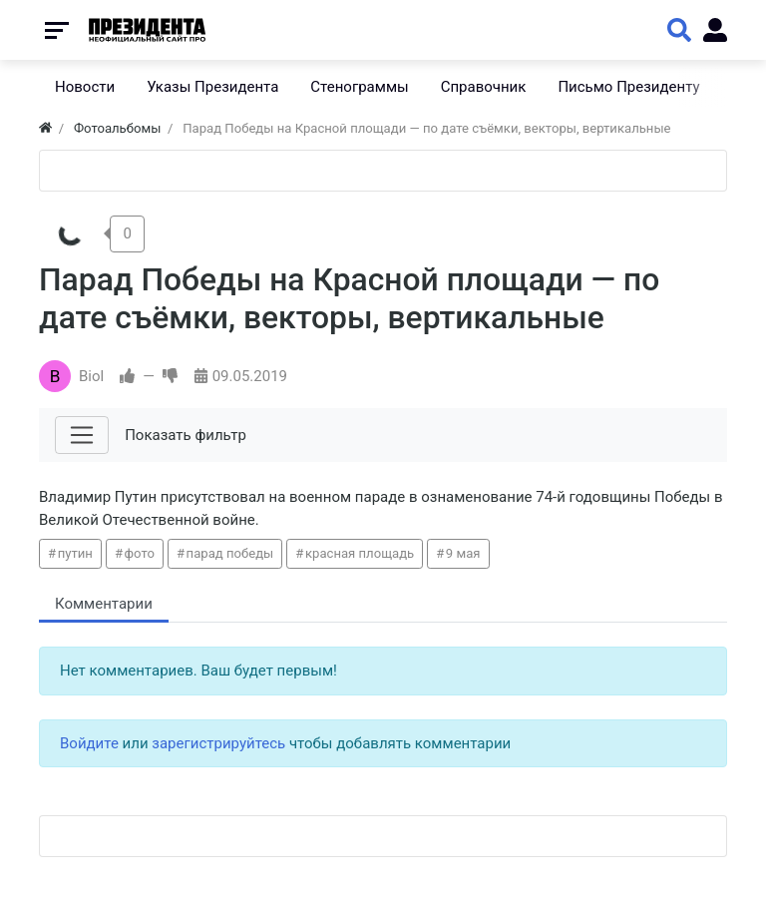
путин (75, 553)
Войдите (89, 743)
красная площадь (359, 553)
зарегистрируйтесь (218, 743)
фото (140, 553)
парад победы (230, 553)
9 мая (463, 553)
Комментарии (104, 604)
